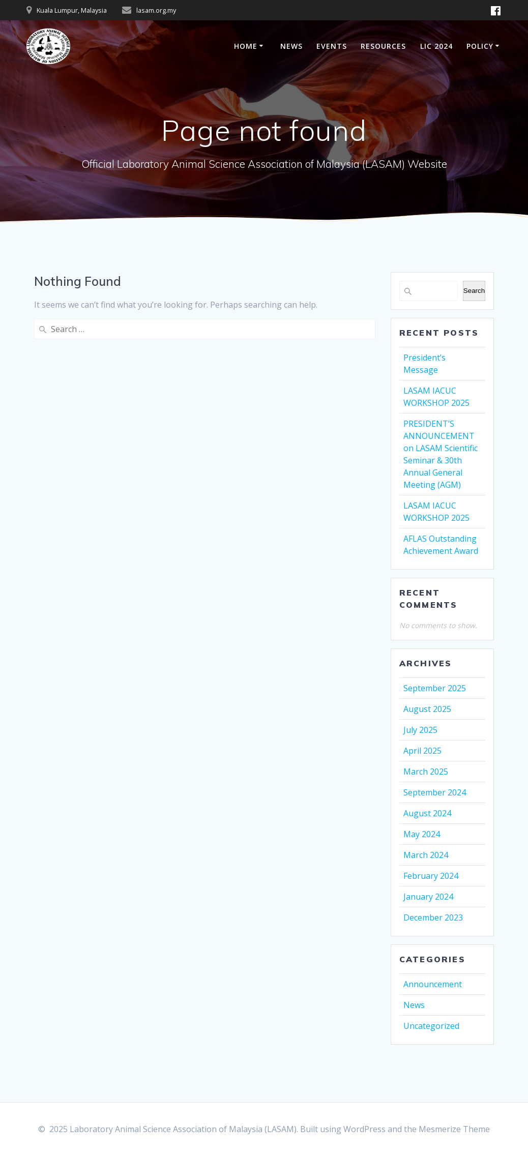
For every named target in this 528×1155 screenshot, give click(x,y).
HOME (245, 46)
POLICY (479, 46)
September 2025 (434, 688)
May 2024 (421, 834)
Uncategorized (431, 1025)
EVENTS (331, 46)
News (414, 1005)
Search (474, 290)
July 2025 (420, 729)
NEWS (291, 46)
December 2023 (433, 917)
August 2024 (427, 813)
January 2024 (428, 896)
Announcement (432, 984)
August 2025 (427, 709)
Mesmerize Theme (454, 1129)
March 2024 (425, 855)
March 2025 (425, 771)
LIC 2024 (436, 46)
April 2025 (422, 750)
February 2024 (430, 875)
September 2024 (434, 792)
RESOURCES (383, 46)
